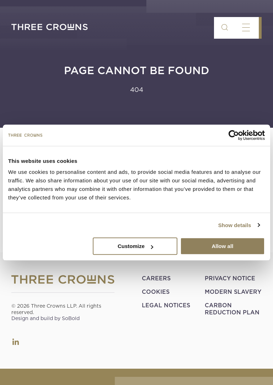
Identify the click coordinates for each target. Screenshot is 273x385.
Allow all (222, 246)
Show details (234, 225)
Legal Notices (166, 305)
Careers (156, 278)
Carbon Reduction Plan (232, 309)
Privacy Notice (230, 278)
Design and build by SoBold (45, 318)
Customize (135, 246)
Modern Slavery (233, 291)
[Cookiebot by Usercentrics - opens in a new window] (234, 135)
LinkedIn (15, 341)
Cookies (156, 291)
